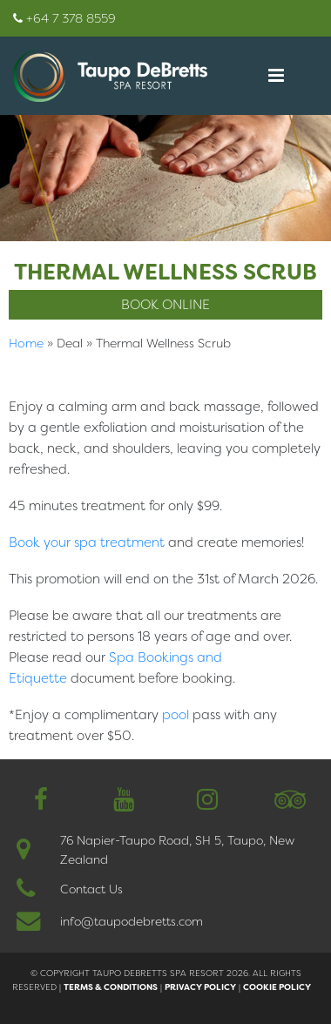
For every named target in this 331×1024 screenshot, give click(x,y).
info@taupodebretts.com (131, 921)
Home (26, 343)
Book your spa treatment (87, 542)
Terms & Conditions (111, 987)
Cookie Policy (277, 987)
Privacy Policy (200, 987)
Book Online (165, 304)
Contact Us (91, 889)
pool (175, 715)
